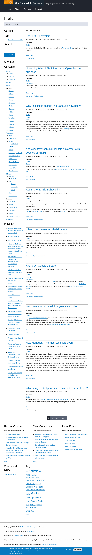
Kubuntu (41, 490)
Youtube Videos (70, 440)
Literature (12, 109)
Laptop (28, 494)
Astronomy (12, 201)
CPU (37, 484)
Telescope (33, 507)
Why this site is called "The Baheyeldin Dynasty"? (54, 105)
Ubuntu (30, 510)
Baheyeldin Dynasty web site (38, 318)
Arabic (28, 475)
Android (33, 471)
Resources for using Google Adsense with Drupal (14, 346)
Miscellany (9, 219)
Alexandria (65, 48)
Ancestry (11, 76)
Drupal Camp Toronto (63, 166)
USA (10, 193)
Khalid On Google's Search (41, 265)
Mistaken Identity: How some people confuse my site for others (15, 314)
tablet (27, 507)
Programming (13, 165)
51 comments (30, 256)
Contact (38, 9)
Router (41, 501)
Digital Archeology (14, 156)
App (40, 471)
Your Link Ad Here (10, 474)
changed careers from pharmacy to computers (54, 399)
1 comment (29, 96)
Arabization (12, 138)
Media (10, 106)
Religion (11, 127)
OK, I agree (68, 549)
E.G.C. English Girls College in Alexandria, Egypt (15, 272)
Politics (11, 112)
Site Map (27, 9)
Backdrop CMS (37, 211)
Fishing (11, 204)
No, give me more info (16, 553)
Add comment (38, 96)
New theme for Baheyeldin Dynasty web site (51, 306)
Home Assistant (32, 490)
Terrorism (12, 118)
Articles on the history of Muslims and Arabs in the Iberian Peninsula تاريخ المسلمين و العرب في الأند (15, 248)
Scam (27, 505)
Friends (8, 82)
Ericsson (30, 487)
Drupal (28, 164)
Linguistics (12, 103)
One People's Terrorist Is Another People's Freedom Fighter (15, 322)
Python (28, 501)
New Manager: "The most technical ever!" (50, 342)
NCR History (13, 159)
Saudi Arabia (13, 196)
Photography (13, 207)
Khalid (28, 45)
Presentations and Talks (15, 40)
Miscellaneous (13, 171)
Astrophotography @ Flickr (73, 449)
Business (11, 121)
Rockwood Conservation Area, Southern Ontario (14, 355)
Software (11, 147)
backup (34, 475)
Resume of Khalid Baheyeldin (43, 189)
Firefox (36, 487)
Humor (11, 115)
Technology (29, 83)
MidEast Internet (14, 162)
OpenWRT (38, 498)
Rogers (34, 501)
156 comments (30, 410)
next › (57, 418)
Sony (32, 504)
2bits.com (63, 211)
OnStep (30, 497)
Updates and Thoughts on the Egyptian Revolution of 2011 (15, 375)
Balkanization (30, 477)
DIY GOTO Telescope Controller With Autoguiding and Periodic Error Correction (15, 261)
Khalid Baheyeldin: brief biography (76, 434)
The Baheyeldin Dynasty (27, 527)
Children (11, 130)
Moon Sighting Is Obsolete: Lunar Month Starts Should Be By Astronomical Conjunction (16, 450)
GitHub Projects (70, 443)
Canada (11, 176)
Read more (29, 55)
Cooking (11, 91)
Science (11, 97)
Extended (12, 79)
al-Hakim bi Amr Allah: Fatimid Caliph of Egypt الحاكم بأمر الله (15, 230)
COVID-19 (30, 483)
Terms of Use (31, 531)
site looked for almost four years (59, 324)
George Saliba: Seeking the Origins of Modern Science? (15, 289)
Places (8, 174)
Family (16, 24)
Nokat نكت (9, 85)
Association (14, 144)
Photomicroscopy (14, 216)
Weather (13, 178)
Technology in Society (15, 153)
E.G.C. (13, 190)
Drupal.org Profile (71, 446)
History (11, 100)
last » (63, 418)
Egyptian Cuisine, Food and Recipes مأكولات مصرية (15, 280)
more (5, 461)
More (27, 514)
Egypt (71, 48)
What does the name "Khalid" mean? (47, 229)
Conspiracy (29, 480)
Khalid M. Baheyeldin (38, 36)
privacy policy (19, 535)
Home (8, 9)
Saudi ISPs (12, 168)
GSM (41, 487)
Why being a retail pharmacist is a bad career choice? (57, 388)
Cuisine (13, 184)
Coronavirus (38, 480)
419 (27, 471)
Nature (11, 213)
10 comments (30, 58)
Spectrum (38, 505)
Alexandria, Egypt (13, 236)
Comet (37, 477)
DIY (40, 484)
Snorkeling (12, 210)
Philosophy (12, 124)
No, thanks (78, 549)
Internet (28, 277)
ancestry (66, 128)
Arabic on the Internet (15, 240)
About (17, 9)
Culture (11, 94)
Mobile (35, 493)
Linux (10, 135)
